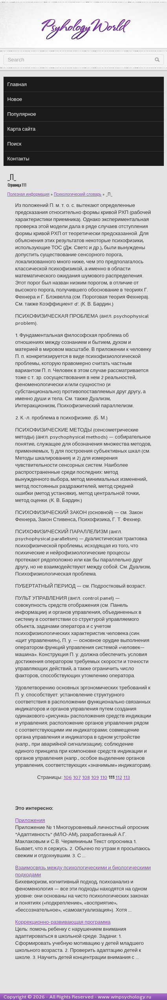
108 (86, 777)
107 (77, 777)
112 (119, 777)
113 (126, 777)
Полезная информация (28, 194)
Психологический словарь (77, 194)
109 (95, 777)
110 (103, 777)
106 (68, 777)
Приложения (30, 820)
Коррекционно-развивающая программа (63, 922)
